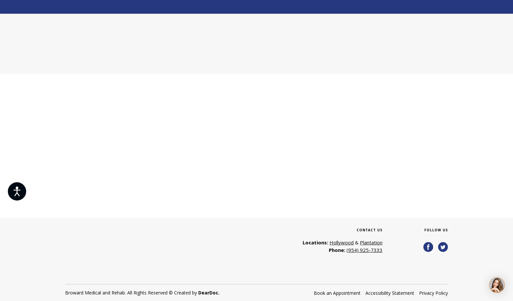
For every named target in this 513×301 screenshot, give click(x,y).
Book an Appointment (337, 293)
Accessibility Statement (389, 293)
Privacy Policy (433, 293)
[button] (428, 247)
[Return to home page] (112, 44)
